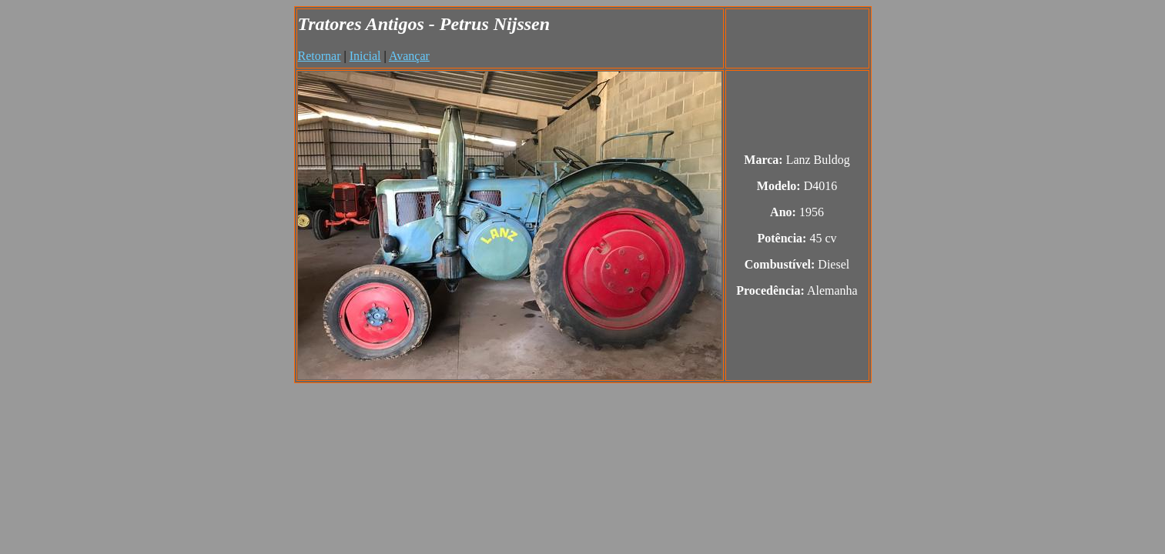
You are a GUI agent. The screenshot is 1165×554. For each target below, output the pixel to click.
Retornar (319, 55)
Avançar (409, 55)
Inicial (365, 55)
